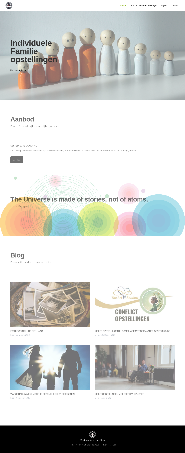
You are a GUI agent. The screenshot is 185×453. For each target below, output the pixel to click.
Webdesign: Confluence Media (92, 440)
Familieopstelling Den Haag (26, 332)
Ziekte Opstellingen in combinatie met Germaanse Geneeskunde (132, 332)
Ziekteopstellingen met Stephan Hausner (119, 395)
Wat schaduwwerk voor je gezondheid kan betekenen (42, 395)
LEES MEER (17, 161)
